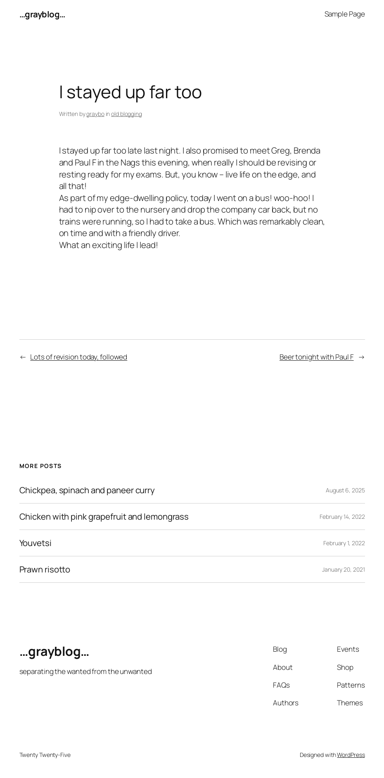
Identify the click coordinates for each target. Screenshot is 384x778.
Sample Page (345, 14)
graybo (95, 114)
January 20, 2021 (343, 569)
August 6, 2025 (345, 490)
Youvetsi (35, 543)
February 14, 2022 (342, 516)
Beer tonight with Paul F (317, 357)
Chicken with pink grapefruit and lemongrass (104, 516)
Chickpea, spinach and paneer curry (87, 490)
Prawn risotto (45, 569)
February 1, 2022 (344, 543)
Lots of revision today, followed (78, 357)
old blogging (126, 114)
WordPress (351, 755)
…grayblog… (42, 14)
